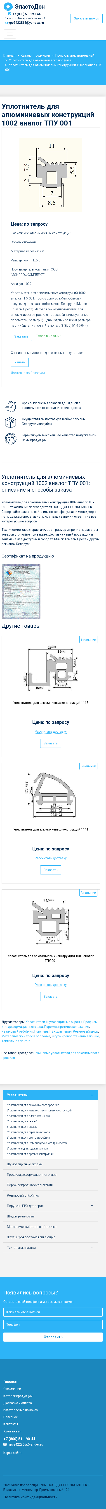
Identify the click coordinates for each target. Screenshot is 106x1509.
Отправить (53, 1337)
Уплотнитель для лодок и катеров (27, 1148)
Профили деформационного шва (32, 1174)
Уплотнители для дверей (22, 1121)
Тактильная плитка (16, 1041)
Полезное (10, 1417)
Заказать (21, 336)
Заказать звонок (86, 18)
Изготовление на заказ (20, 1410)
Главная (9, 1382)
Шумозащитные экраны (64, 1022)
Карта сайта (12, 1453)
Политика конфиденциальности (30, 1497)
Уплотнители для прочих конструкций (30, 1154)
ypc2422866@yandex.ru (26, 22)
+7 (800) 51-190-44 (26, 14)
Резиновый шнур (85, 1031)
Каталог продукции (18, 1396)
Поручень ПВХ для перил (53, 1031)
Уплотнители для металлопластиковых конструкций (39, 1110)
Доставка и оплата (17, 1403)
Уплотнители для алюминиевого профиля (33, 1105)
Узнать (19, 362)
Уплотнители (35, 1022)
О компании (12, 1389)
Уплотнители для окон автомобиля (28, 1137)
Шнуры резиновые (20, 1216)
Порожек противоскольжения (66, 1027)
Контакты (10, 1424)
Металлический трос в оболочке (26, 1036)
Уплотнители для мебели (22, 1126)
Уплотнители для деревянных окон (28, 1132)
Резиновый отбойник (17, 1031)
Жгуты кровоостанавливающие (75, 1036)
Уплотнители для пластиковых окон (29, 1116)
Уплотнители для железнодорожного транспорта (37, 1143)
